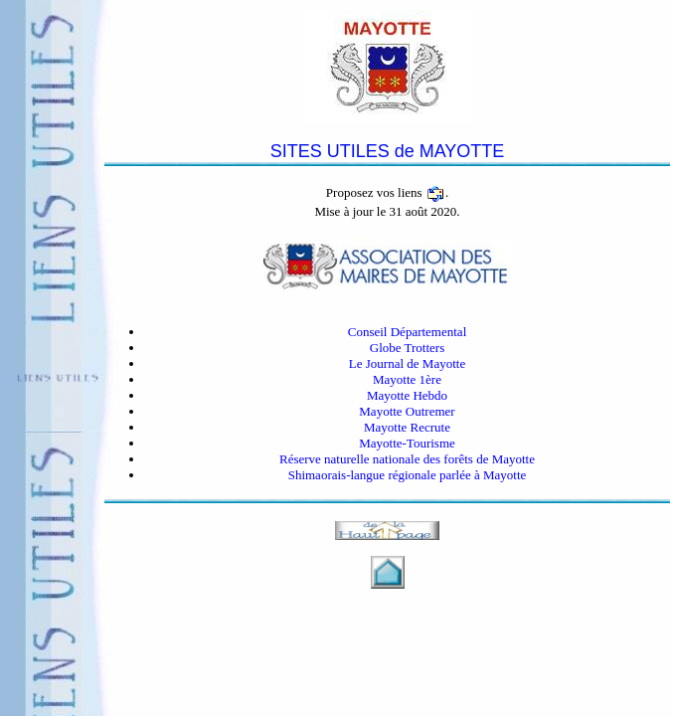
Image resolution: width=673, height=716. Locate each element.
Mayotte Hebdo (407, 395)
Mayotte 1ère (407, 379)
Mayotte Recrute (407, 427)
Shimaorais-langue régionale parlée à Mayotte (407, 474)
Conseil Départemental (407, 331)
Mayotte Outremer (406, 411)
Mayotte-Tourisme (407, 443)
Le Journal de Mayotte (407, 363)
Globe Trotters (407, 347)
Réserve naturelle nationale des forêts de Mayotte (407, 458)
